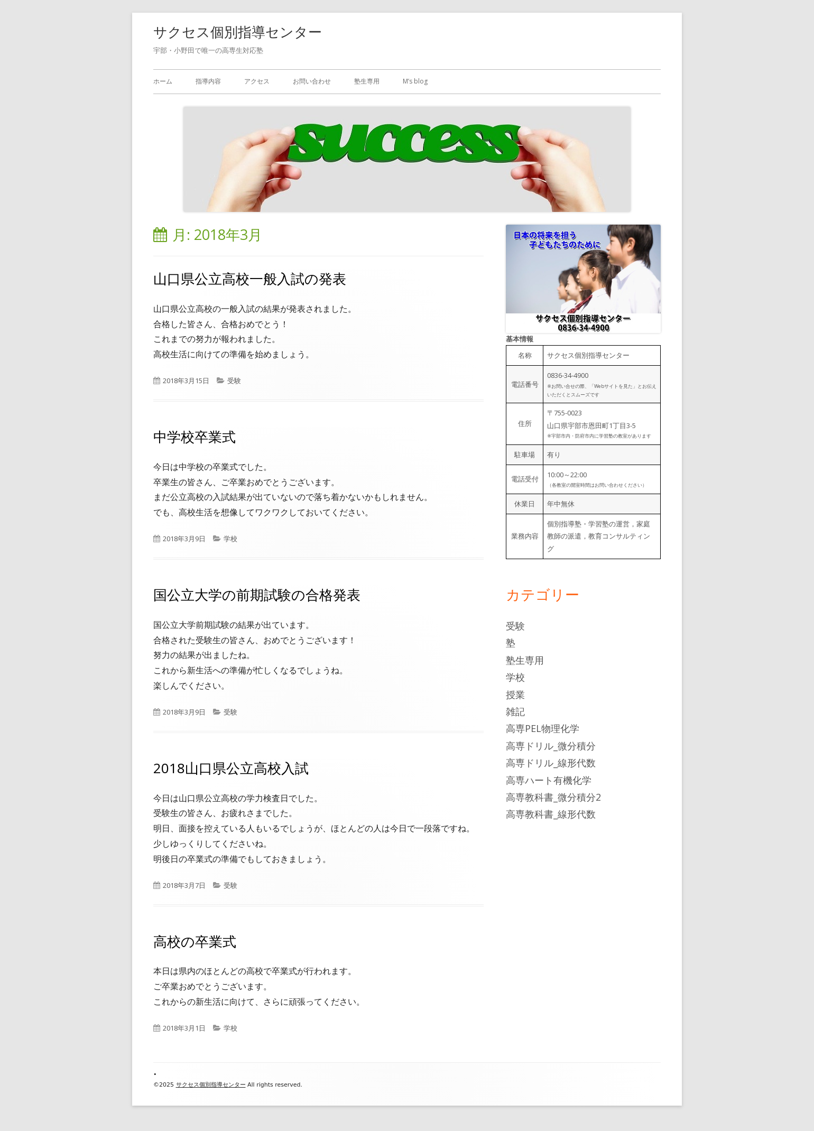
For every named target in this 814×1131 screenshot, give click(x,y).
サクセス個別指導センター (237, 31)
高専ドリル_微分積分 (551, 745)
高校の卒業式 (194, 941)
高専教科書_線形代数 (551, 814)
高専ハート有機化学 (548, 780)
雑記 (515, 711)
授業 (515, 694)
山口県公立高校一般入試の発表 (249, 278)
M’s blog (415, 81)
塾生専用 (367, 81)
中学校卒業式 (194, 436)
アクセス (257, 81)
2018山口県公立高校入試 (231, 767)
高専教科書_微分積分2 (553, 797)
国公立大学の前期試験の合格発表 (256, 594)
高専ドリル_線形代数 (551, 762)
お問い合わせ (312, 81)
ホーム (162, 81)
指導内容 (208, 81)
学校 (230, 538)
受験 (234, 380)
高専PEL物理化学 (542, 728)
